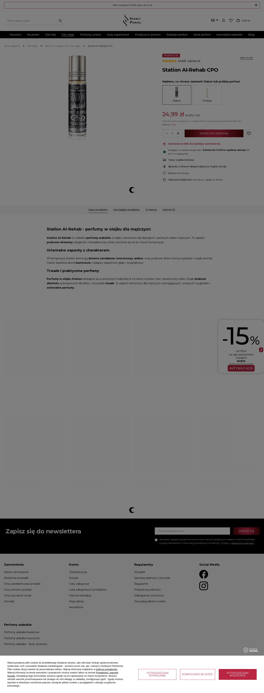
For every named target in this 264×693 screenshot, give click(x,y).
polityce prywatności (106, 669)
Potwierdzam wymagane (157, 674)
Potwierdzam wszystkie (238, 674)
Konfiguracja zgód (197, 674)
